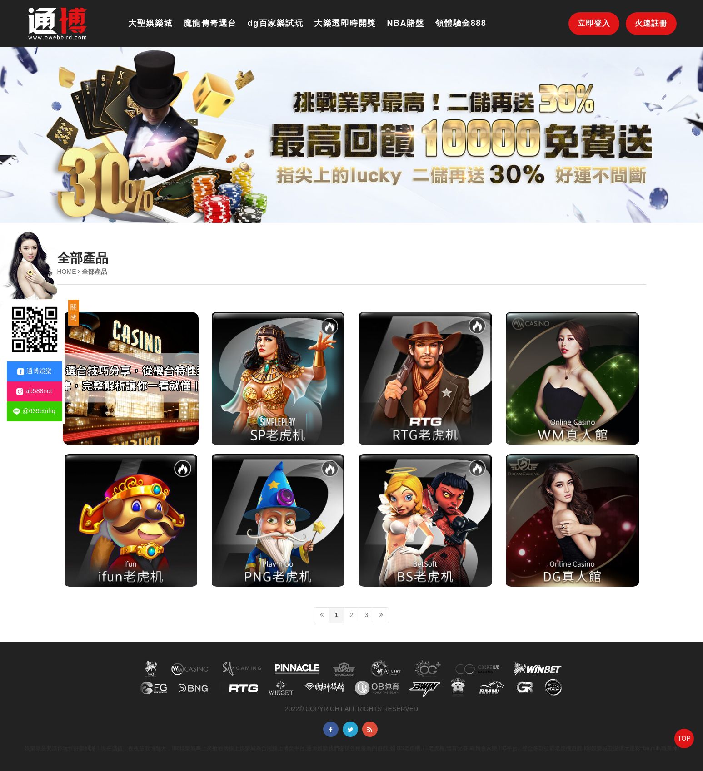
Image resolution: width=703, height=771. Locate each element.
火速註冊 (651, 23)
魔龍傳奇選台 (210, 23)
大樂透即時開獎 (345, 23)
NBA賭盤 (405, 23)
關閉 (73, 312)
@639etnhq (34, 411)
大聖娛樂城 (150, 23)
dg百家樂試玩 (276, 23)
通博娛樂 (34, 371)
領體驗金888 (461, 23)
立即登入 (594, 23)
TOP (684, 738)
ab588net (34, 391)
